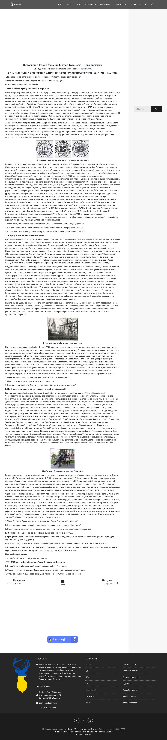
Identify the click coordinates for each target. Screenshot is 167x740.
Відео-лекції (90, 690)
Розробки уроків (130, 690)
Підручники (128, 684)
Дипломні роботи (83, 735)
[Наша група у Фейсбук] (76, 720)
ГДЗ (87, 671)
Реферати (89, 696)
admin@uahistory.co (48, 703)
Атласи (88, 664)
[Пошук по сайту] (152, 4)
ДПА (87, 677)
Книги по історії (129, 664)
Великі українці (129, 696)
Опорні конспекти (130, 671)
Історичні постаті (130, 703)
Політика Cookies (105, 732)
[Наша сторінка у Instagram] (90, 720)
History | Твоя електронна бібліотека (82, 729)
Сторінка (28, 582)
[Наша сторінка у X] (83, 720)
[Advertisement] (62, 40)
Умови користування (64, 732)
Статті (88, 703)
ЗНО (87, 684)
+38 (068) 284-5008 (47, 708)
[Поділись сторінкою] (146, 4)
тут (89, 69)
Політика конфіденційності (85, 732)
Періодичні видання (131, 677)
